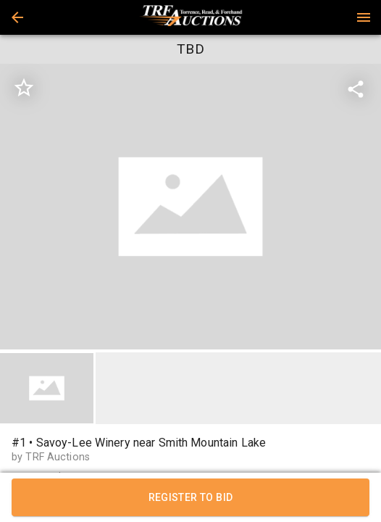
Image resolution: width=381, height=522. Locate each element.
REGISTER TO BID (190, 497)
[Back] (17, 17)
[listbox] (190, 207)
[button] (17, 17)
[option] (190, 207)
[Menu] (363, 17)
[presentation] (190, 17)
